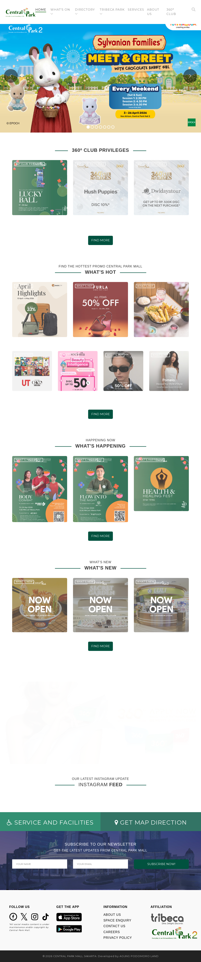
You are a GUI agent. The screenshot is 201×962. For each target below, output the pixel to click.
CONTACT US (114, 926)
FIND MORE (100, 240)
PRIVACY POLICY (117, 937)
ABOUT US (112, 914)
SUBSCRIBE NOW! (161, 864)
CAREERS (111, 932)
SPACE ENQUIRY (117, 920)
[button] (61, 12)
